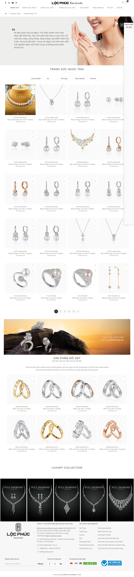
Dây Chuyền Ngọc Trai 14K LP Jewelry (51, 120)
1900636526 (43, 548)
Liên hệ (119, 8)
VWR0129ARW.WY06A (21, 406)
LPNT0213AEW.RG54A (113, 162)
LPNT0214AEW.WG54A (51, 207)
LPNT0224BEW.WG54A (20, 162)
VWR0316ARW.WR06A (82, 406)
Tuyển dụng (83, 531)
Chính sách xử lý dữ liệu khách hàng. (110, 548)
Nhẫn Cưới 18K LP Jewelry (22, 409)
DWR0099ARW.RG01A (112, 447)
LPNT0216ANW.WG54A (113, 251)
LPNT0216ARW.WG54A (20, 296)
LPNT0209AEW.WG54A (82, 117)
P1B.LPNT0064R (51, 296)
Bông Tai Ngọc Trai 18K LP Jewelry (113, 298)
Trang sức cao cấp (68, 8)
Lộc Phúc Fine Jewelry (68, 575)
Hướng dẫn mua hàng (86, 545)
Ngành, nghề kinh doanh (53, 536)
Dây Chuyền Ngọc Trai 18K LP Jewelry (20, 120)
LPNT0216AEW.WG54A (51, 162)
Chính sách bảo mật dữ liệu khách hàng (111, 545)
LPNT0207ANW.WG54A (20, 117)
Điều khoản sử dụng (104, 531)
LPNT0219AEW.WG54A (20, 251)
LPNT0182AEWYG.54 (114, 296)
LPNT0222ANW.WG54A (82, 251)
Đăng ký (40, 564)
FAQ (80, 538)
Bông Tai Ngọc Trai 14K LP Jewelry (82, 120)
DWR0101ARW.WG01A (21, 447)
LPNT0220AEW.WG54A (113, 207)
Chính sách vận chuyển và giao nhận (110, 542)
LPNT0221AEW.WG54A (51, 251)
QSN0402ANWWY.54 (82, 162)
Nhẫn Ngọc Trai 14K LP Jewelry (20, 298)
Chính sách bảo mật (104, 528)
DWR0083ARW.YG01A (52, 447)
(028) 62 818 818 (54, 548)
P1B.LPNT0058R (82, 296)
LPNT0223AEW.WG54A (82, 207)
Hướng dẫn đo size (85, 548)
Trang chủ (14, 8)
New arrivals (98, 8)
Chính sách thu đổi (104, 535)
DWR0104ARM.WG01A (82, 447)
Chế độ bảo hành (85, 542)
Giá (48, 78)
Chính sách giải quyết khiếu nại (108, 538)
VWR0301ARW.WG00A (112, 406)
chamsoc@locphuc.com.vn (48, 545)
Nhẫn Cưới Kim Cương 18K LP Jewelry (22, 449)
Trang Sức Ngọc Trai (30, 13)
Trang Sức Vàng (29, 8)
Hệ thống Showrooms (46, 552)
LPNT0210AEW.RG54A (20, 207)
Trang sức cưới (48, 8)
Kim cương (85, 8)
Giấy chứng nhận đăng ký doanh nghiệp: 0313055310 (54, 528)
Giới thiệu (82, 528)
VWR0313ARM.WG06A (51, 406)
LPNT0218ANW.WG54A (51, 117)
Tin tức (110, 8)
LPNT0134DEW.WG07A (113, 117)
